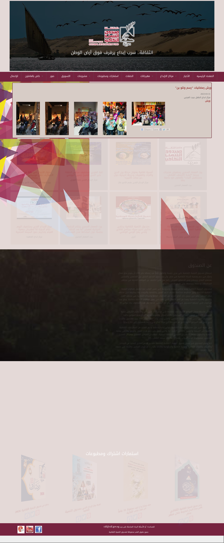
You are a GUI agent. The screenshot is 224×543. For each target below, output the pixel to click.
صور (52, 76)
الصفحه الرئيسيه (205, 76)
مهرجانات (146, 76)
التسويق (65, 76)
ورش (207, 100)
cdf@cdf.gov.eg (111, 526)
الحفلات (129, 76)
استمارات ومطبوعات (107, 76)
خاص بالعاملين (34, 76)
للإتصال (14, 76)
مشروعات (83, 76)
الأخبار (187, 76)
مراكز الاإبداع (168, 76)
